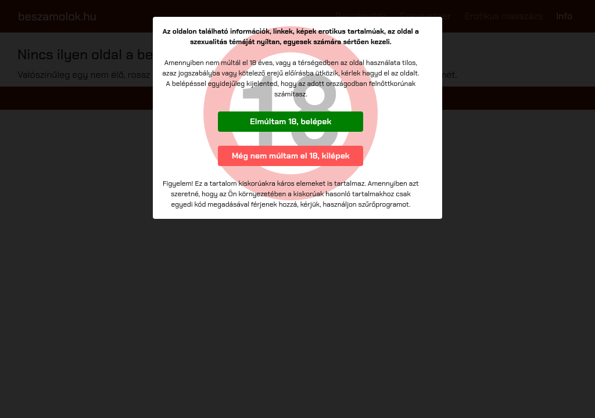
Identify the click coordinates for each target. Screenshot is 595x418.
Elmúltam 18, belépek (290, 121)
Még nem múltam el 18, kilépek (291, 155)
